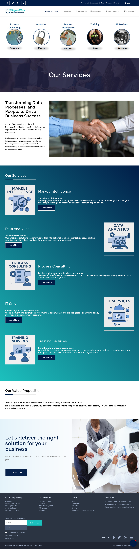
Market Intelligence (46, 506)
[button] (133, 543)
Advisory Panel (11, 508)
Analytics (42, 503)
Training (42, 510)
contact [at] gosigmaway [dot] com (120, 507)
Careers (109, 3)
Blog (102, 3)
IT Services (43, 508)
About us (8, 501)
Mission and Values (12, 503)
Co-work (84, 3)
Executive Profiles (12, 510)
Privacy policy (10, 538)
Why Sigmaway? (11, 506)
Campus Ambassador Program (83, 510)
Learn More (47, 208)
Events (117, 3)
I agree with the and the (15, 535)
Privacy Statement (120, 545)
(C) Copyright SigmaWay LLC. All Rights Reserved (23, 545)
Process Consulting (46, 501)
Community (94, 3)
